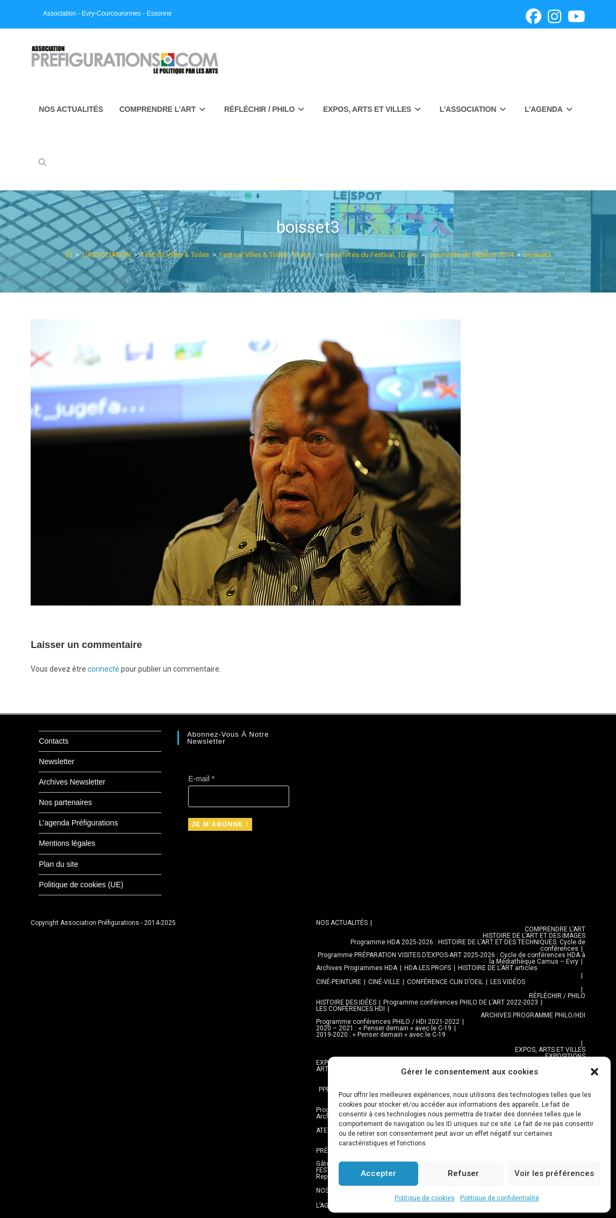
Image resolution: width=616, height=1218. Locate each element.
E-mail (201, 778)
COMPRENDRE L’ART (555, 929)
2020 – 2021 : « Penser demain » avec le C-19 (384, 1028)
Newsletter (56, 761)
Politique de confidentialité (499, 1198)
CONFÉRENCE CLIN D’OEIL (445, 982)
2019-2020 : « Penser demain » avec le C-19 (381, 1034)
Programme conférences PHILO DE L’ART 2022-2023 (460, 1002)
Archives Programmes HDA (356, 968)
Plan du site (58, 864)
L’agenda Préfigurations (78, 822)
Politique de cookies (425, 1198)
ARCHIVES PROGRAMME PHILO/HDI (533, 1015)
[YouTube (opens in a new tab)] (574, 16)
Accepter (378, 1173)
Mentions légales (67, 843)
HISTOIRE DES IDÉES (346, 1002)
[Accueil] (68, 255)
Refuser (463, 1173)
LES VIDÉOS (507, 982)
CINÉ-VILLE (384, 982)
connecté (103, 669)
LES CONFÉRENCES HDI (350, 1009)
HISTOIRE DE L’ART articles (498, 968)
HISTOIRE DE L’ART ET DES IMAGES (534, 935)
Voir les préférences (554, 1173)
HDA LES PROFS (427, 968)
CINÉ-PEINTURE (338, 982)
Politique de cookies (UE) (81, 884)
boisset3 (537, 255)
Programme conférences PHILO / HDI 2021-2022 (388, 1021)
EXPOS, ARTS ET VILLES (550, 1049)
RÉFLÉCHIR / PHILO (557, 996)
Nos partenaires (65, 802)
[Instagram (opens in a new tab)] (554, 16)
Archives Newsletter (72, 782)
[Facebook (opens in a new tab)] (533, 16)
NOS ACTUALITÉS (342, 923)
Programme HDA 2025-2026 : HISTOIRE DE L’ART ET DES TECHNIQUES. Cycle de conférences (467, 945)
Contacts (53, 741)
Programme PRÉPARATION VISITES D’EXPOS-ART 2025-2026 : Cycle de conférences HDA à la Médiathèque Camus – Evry (451, 958)
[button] (594, 1071)
